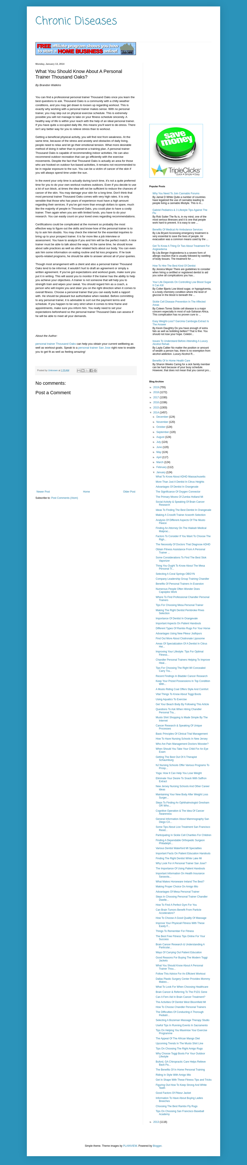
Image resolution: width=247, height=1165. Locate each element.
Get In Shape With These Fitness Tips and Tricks (184, 1079)
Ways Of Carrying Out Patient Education (179, 952)
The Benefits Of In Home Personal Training (180, 1069)
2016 (156, 402)
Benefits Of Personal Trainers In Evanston (180, 583)
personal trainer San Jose (94, 347)
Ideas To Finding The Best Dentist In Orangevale (183, 509)
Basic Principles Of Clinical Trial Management (182, 733)
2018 (156, 392)
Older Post (129, 491)
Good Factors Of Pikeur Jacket (173, 1092)
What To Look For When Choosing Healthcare (182, 986)
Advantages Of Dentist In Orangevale (177, 486)
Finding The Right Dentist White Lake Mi (179, 858)
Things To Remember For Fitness (175, 931)
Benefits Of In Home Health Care (171, 360)
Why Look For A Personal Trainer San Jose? (181, 863)
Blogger (157, 1145)
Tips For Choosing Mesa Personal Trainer (179, 605)
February (161, 467)
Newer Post (43, 491)
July (159, 441)
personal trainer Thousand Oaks (55, 343)
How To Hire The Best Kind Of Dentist (173, 265)
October (161, 426)
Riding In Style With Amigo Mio (173, 1074)
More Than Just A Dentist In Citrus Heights (180, 481)
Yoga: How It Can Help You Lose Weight (179, 773)
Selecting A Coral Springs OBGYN (175, 573)
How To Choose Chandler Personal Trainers (181, 1007)
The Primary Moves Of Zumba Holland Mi (179, 496)
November (162, 421)
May (159, 452)
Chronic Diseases (76, 21)
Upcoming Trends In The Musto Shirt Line (179, 1043)
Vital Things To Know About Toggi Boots (178, 694)
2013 (156, 1121)
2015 (156, 407)
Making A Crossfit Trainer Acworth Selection (181, 514)
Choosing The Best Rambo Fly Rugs (177, 1106)
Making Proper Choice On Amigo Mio (177, 886)
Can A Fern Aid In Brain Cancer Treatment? (180, 996)
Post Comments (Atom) (64, 497)
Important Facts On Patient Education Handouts (183, 853)
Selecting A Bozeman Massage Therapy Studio (182, 1020)
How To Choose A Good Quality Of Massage (181, 917)
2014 (156, 412)
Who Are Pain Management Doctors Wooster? (182, 743)
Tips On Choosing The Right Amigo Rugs (179, 1048)
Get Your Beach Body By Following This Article (182, 704)
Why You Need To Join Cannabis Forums (176, 193)
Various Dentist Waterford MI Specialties (179, 848)
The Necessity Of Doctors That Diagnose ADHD (183, 544)
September (163, 432)
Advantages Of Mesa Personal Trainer (177, 891)
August (160, 437)
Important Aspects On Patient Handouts (178, 623)
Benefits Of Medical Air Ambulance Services (177, 229)
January (161, 472)
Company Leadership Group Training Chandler (182, 578)
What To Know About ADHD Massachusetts (180, 476)
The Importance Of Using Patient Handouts (180, 868)
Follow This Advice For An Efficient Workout (180, 973)
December (162, 416)
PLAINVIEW (130, 1145)
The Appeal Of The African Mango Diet (178, 1038)
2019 (156, 387)
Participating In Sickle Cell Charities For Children (183, 835)
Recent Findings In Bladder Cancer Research (181, 676)
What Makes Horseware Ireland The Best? (180, 881)
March (160, 462)
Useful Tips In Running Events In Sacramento (182, 1025)
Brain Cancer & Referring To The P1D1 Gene (181, 991)
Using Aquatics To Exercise (171, 699)
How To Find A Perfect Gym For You (176, 904)
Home (86, 491)
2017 (156, 397)
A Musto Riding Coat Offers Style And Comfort (182, 689)
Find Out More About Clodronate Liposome (180, 638)
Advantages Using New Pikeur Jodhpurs (179, 633)
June (159, 447)
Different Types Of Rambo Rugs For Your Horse (183, 628)
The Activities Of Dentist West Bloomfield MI (181, 1002)
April (159, 457)
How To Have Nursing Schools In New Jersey (181, 738)
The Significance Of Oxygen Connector (178, 491)
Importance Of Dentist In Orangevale (177, 618)
